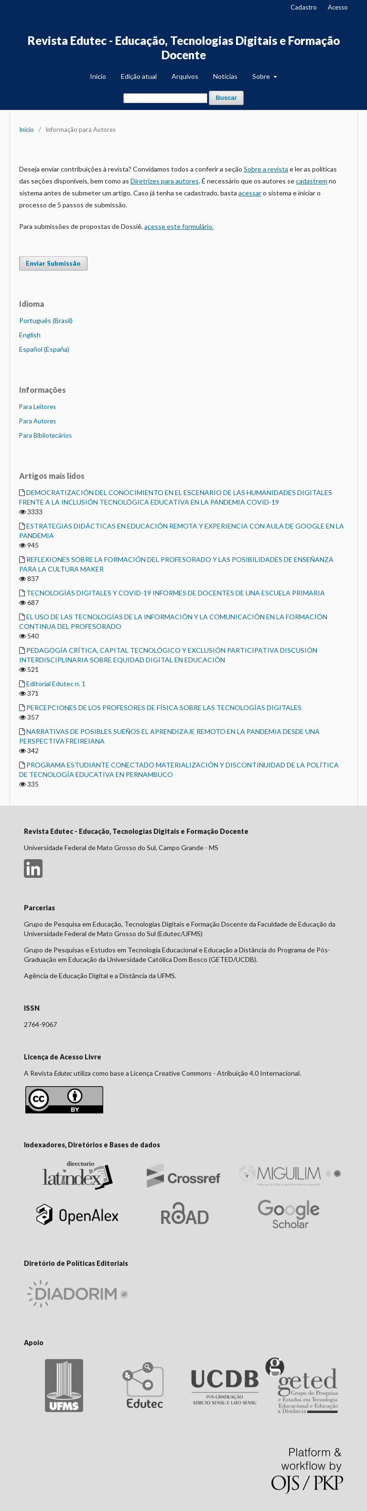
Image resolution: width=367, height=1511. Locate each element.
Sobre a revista (266, 169)
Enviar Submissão (53, 263)
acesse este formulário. (179, 226)
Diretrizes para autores (164, 181)
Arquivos (185, 76)
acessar (249, 193)
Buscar (226, 97)
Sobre (261, 76)
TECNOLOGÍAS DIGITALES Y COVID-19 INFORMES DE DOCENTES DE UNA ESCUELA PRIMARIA (175, 593)
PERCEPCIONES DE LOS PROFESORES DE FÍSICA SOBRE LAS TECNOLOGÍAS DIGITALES (164, 707)
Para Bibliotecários (45, 435)
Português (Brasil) (46, 320)
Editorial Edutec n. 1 (56, 684)
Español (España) (44, 349)
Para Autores (37, 421)
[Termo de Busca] (165, 98)
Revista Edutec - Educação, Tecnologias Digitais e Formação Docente (184, 47)
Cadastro (304, 7)
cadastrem (311, 181)
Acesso (338, 7)
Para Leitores (37, 406)
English (30, 335)
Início (98, 76)
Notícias (225, 76)
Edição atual (139, 76)
